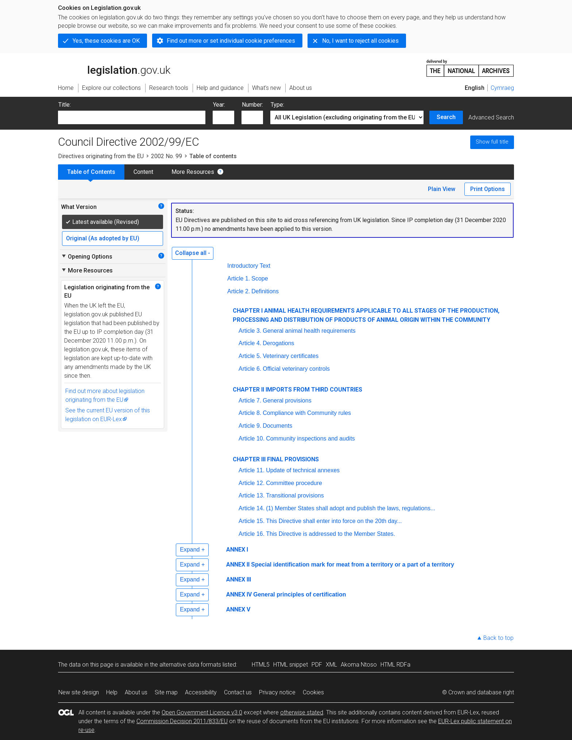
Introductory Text (248, 266)
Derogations (278, 343)
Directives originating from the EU (101, 156)
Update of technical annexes (303, 470)
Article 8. (250, 413)
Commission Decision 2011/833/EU (182, 721)
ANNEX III (238, 579)
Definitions (265, 291)
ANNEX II (238, 564)
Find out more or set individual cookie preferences (231, 40)
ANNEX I (237, 549)
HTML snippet (290, 664)
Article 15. (251, 521)
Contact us (238, 692)
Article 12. (251, 483)
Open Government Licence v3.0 (202, 712)
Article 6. (250, 369)
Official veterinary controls (296, 369)
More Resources (192, 171)
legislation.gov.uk (114, 67)
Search (446, 117)
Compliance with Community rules (307, 413)
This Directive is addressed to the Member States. (330, 534)
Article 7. (250, 400)
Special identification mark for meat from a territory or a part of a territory (352, 564)
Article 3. (250, 331)
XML (331, 664)
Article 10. (251, 438)
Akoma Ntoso (359, 664)
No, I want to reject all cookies (360, 40)
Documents (277, 426)
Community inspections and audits (310, 438)
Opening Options (86, 256)
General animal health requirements (309, 331)
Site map (166, 692)
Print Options (487, 189)
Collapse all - (192, 252)
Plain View (441, 189)
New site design (78, 692)
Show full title (492, 141)
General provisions (287, 400)
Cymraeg (502, 87)
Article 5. (250, 356)
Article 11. (251, 470)
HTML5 (261, 664)
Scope (259, 278)
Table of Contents (91, 171)
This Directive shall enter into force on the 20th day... (334, 521)
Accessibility (201, 692)
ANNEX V (238, 609)
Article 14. (251, 508)
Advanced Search (491, 117)
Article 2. (238, 291)
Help (111, 692)
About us (136, 692)
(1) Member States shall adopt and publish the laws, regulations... (350, 508)
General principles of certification (299, 594)
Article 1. (238, 278)
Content (143, 171)
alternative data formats (190, 664)
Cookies (313, 692)
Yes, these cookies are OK (106, 40)
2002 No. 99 (166, 156)
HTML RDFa (395, 664)
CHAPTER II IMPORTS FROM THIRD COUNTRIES (297, 389)
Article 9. (250, 426)
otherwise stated (301, 712)
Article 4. (250, 343)
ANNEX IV (239, 594)
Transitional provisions (295, 495)
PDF (317, 664)
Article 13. (251, 495)
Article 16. (251, 534)
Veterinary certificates (290, 356)
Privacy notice (277, 692)
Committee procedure (294, 483)
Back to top (498, 637)
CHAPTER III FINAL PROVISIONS (276, 459)
